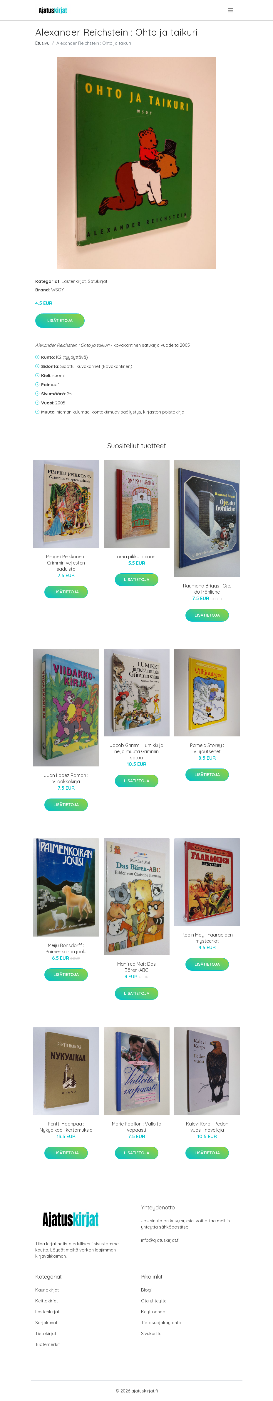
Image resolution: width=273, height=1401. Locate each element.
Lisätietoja (60, 320)
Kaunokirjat (47, 1290)
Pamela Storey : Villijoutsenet (207, 748)
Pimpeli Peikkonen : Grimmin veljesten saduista (66, 563)
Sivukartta (151, 1333)
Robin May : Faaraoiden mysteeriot (207, 938)
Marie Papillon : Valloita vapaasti (136, 1127)
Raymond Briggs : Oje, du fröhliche (207, 589)
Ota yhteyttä (154, 1301)
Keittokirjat (46, 1301)
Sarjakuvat (46, 1322)
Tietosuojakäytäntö (161, 1322)
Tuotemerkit (47, 1344)
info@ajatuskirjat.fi (160, 1240)
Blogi (146, 1290)
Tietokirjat (45, 1333)
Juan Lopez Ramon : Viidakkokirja (66, 778)
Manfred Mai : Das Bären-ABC (136, 967)
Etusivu (42, 43)
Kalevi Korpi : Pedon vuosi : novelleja (207, 1127)
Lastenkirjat (74, 281)
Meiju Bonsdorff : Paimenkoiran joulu (66, 948)
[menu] (231, 10)
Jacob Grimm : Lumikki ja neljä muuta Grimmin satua (136, 751)
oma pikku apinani (136, 557)
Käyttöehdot (154, 1311)
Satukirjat (97, 281)
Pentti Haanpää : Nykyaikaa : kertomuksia (66, 1127)
